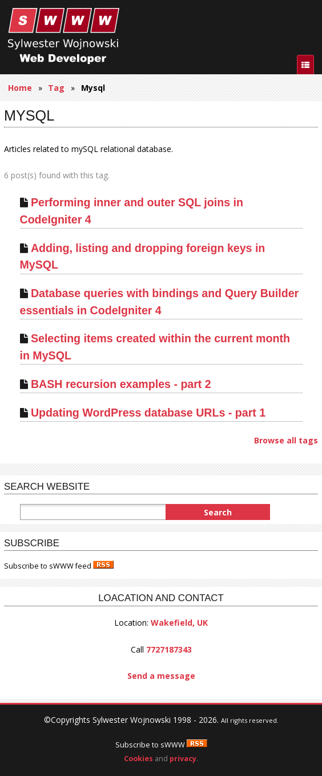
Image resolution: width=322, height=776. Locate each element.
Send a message (161, 675)
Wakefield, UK (179, 622)
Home (20, 87)
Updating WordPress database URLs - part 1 (148, 412)
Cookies (138, 758)
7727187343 (169, 649)
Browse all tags (286, 440)
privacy (183, 758)
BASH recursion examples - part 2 (121, 384)
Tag (56, 87)
